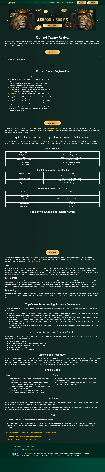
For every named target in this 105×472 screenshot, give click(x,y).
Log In (81, 2)
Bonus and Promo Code (56, 2)
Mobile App (70, 2)
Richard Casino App (34, 261)
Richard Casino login (15, 93)
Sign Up (92, 2)
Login (43, 2)
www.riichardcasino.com (28, 453)
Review (36, 2)
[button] (7, 20)
